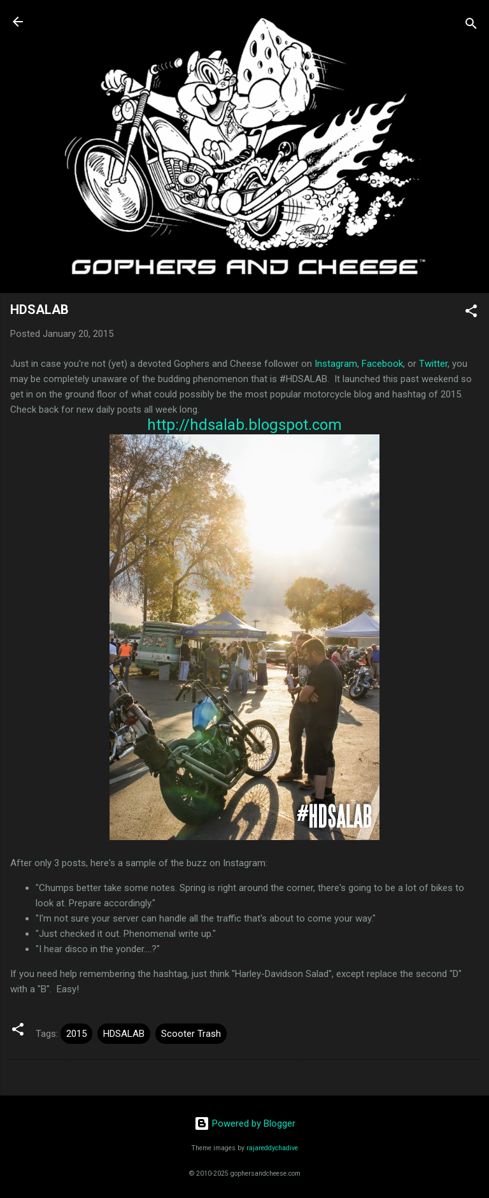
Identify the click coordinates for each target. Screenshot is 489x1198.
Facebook (382, 363)
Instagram (336, 363)
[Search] (471, 25)
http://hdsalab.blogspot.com (244, 425)
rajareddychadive (272, 1148)
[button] (471, 313)
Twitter (433, 363)
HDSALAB (124, 1033)
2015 (76, 1033)
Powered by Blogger (244, 1123)
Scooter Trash (191, 1033)
